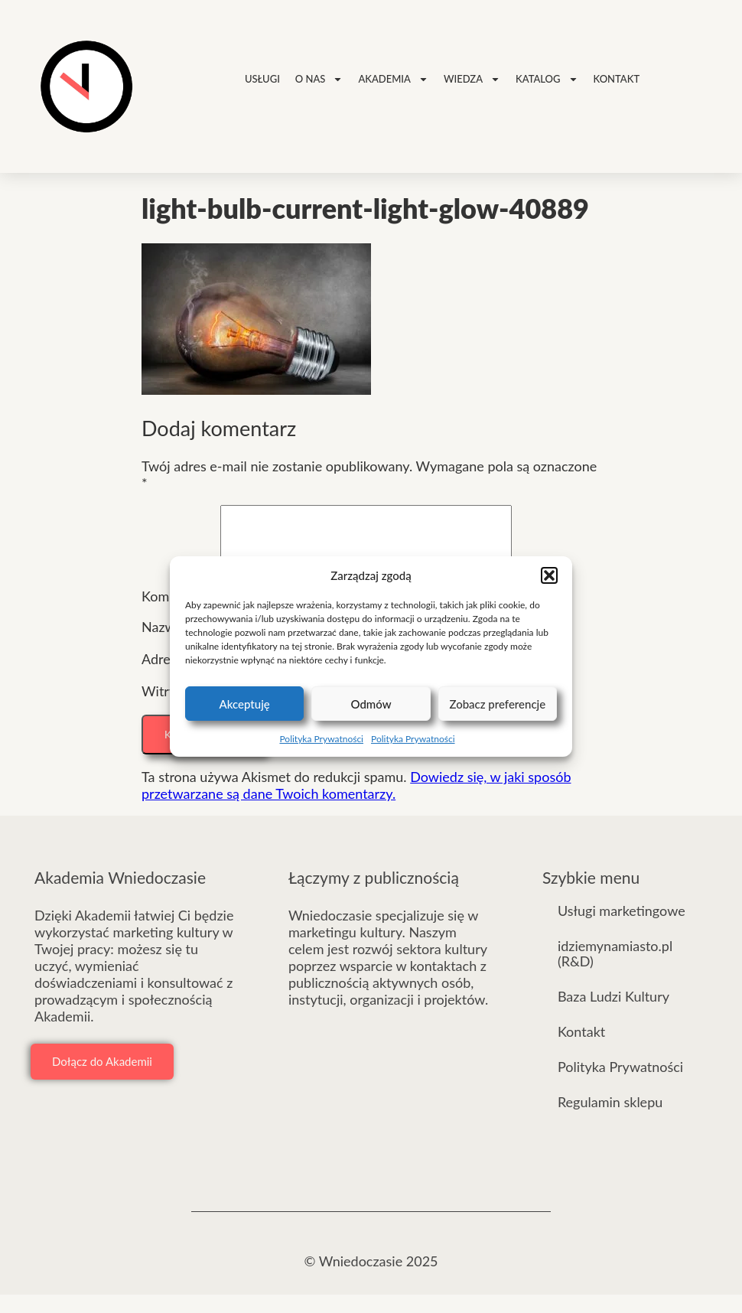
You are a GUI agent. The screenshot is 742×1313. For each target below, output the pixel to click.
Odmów (370, 704)
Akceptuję (245, 704)
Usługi (262, 79)
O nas (319, 79)
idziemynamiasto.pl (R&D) (615, 972)
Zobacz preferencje (497, 704)
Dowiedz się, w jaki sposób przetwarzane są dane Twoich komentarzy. (356, 803)
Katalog (547, 79)
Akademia (393, 79)
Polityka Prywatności (321, 738)
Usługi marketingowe (621, 928)
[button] (549, 575)
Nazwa (167, 645)
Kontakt (617, 79)
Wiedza (472, 79)
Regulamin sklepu (610, 1120)
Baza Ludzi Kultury (613, 1014)
